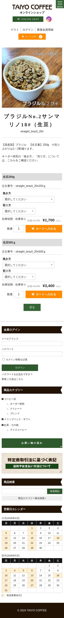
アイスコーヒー (18, 429)
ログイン (28, 29)
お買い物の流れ (32, 443)
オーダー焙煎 (17, 403)
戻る (32, 307)
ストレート (16, 408)
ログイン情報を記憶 (14, 359)
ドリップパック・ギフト (17, 419)
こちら (11, 160)
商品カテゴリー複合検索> (32, 498)
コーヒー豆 (10, 399)
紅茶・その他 (11, 425)
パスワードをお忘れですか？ (17, 374)
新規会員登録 (45, 29)
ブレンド (15, 413)
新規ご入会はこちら (12, 379)
